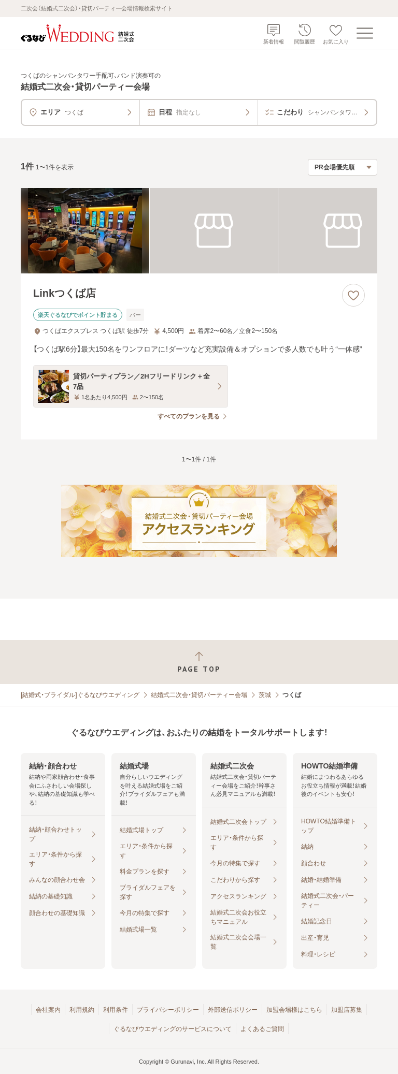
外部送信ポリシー (233, 1009)
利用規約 (81, 1009)
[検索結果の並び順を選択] (342, 167)
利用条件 (115, 1009)
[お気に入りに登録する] (353, 295)
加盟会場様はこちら (294, 1009)
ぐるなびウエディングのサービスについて (172, 1029)
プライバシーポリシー (168, 1009)
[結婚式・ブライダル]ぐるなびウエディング (80, 695)
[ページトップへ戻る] (199, 662)
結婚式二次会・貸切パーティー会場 (199, 695)
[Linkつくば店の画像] (199, 230)
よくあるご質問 (262, 1029)
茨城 (265, 695)
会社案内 (48, 1009)
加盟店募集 (346, 1009)
